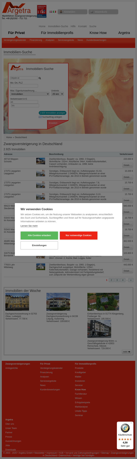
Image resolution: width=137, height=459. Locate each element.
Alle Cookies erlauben (38, 235)
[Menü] (131, 424)
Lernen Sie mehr (29, 226)
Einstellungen (38, 245)
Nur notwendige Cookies (75, 235)
